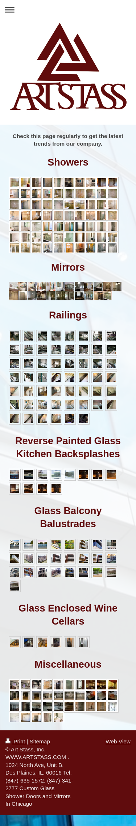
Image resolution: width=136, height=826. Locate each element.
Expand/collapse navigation (68, 9)
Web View (118, 741)
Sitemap (39, 741)
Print (15, 741)
